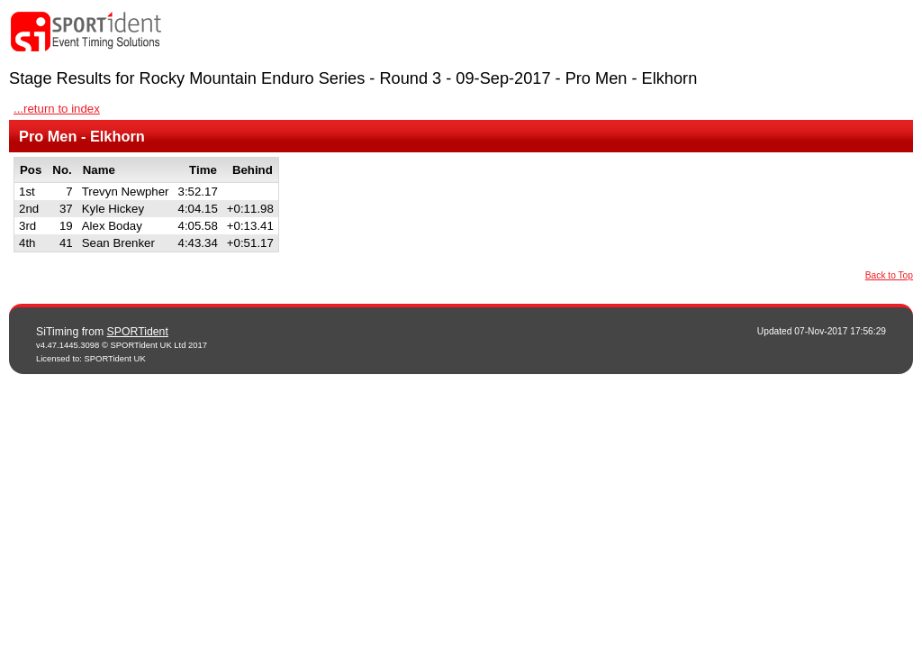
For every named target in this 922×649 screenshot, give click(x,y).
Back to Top (889, 275)
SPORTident (137, 331)
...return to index (57, 108)
